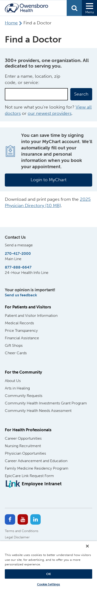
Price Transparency (21, 330)
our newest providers (49, 113)
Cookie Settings (48, 584)
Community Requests (23, 395)
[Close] (87, 546)
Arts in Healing (17, 388)
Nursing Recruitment (23, 446)
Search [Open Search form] (74, 8)
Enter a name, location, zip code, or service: (32, 79)
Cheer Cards (16, 353)
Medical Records (19, 323)
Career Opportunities (23, 438)
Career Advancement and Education (36, 460)
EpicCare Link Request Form (29, 475)
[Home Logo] (26, 8)
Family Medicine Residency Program (36, 468)
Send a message (19, 245)
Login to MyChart (48, 179)
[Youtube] (23, 519)
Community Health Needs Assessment (38, 410)
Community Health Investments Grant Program (46, 403)
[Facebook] (10, 519)
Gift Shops (14, 345)
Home (11, 23)
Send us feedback (21, 295)
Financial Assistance (22, 338)
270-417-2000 (18, 253)
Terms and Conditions (21, 531)
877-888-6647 (18, 267)
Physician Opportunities (25, 453)
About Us (13, 380)
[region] (48, 565)
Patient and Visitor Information (31, 315)
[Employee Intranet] (33, 483)
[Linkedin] (35, 519)
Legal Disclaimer (17, 537)
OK (48, 574)
